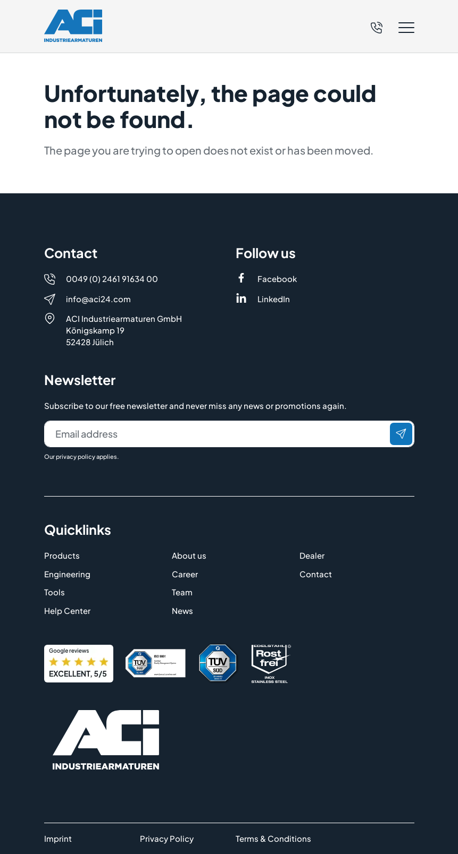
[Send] (401, 434)
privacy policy (75, 456)
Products (62, 555)
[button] (392, 28)
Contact (315, 574)
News (182, 610)
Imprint (58, 838)
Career (185, 574)
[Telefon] (376, 26)
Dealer (311, 555)
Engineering (67, 574)
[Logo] (73, 26)
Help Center (67, 610)
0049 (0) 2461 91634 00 (112, 279)
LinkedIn (273, 299)
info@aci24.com (98, 299)
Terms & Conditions (273, 838)
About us (189, 555)
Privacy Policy (167, 838)
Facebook (277, 279)
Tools (54, 592)
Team (182, 592)
